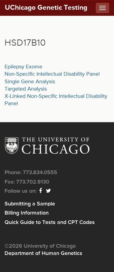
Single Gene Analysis (30, 81)
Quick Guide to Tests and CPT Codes (50, 222)
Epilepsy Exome (23, 67)
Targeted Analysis (26, 89)
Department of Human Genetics (43, 253)
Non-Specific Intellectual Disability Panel (52, 74)
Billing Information (27, 213)
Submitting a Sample (30, 204)
